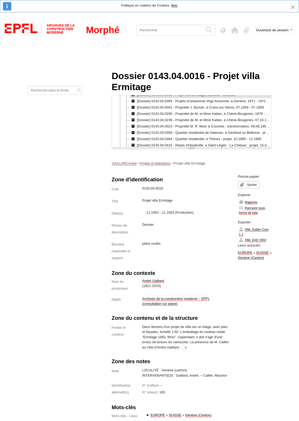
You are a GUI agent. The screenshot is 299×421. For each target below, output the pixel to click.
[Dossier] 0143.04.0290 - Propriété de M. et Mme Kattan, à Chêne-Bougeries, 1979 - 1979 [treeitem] (200, 114)
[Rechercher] (169, 30)
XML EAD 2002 (252, 240)
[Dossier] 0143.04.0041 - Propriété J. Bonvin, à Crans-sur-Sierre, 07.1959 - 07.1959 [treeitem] (197, 107)
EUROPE (157, 415)
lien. (174, 5)
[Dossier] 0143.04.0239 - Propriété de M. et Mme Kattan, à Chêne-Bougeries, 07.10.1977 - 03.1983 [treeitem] (200, 120)
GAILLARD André (124, 163)
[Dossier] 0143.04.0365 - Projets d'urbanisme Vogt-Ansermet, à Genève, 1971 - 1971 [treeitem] (198, 101)
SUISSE (175, 415)
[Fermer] (293, 7)
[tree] (191, 121)
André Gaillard (153, 281)
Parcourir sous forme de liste (252, 210)
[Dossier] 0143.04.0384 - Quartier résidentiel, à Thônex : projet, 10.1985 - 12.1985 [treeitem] (195, 139)
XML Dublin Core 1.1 (253, 232)
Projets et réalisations (155, 163)
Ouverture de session (273, 30)
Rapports (248, 202)
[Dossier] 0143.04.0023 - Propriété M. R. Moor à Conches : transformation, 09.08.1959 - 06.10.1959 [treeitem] (200, 126)
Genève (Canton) (198, 415)
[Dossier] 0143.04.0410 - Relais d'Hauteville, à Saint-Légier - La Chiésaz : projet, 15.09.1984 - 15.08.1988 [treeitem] (200, 145)
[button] (235, 30)
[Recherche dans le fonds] (52, 90)
